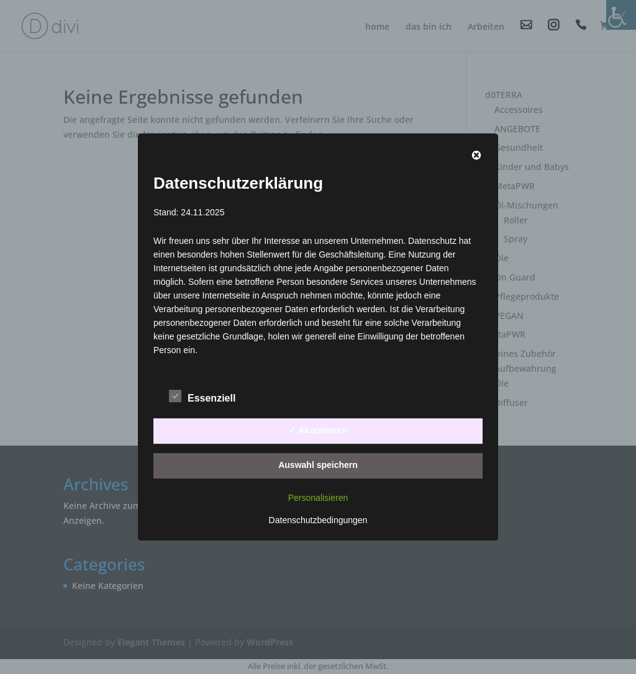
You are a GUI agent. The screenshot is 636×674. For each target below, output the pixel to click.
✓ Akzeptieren (318, 430)
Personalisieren (318, 498)
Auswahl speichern (318, 465)
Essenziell (202, 396)
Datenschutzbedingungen (318, 520)
